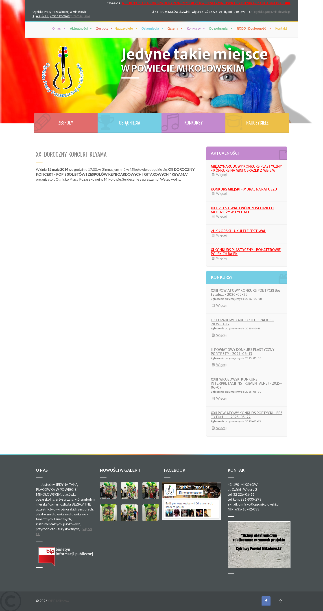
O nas (56, 25)
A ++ (45, 13)
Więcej (219, 175)
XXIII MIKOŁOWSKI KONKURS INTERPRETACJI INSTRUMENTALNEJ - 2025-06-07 (246, 383)
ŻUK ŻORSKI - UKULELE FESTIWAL (238, 231)
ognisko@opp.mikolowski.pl (272, 8)
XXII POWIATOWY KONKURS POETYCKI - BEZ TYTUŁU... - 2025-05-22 (246, 415)
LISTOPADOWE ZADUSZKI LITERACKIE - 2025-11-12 (242, 322)
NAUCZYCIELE (257, 122)
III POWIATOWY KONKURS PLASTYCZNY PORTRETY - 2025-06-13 (242, 352)
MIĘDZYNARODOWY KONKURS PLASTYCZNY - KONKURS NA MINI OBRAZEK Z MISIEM (246, 168)
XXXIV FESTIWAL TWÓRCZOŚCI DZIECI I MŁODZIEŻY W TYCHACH (242, 210)
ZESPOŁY (65, 122)
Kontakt (281, 25)
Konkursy (194, 25)
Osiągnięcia (150, 25)
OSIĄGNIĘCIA (129, 122)
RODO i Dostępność (252, 25)
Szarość (77, 13)
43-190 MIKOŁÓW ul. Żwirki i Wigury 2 (179, 8)
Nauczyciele (124, 25)
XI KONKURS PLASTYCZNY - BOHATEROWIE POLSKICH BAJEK (246, 252)
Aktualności (79, 25)
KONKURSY (193, 122)
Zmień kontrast (60, 13)
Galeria (173, 25)
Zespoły (102, 25)
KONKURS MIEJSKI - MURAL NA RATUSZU (244, 189)
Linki (86, 13)
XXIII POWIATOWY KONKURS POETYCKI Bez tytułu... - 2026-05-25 (246, 292)
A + (38, 13)
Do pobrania (218, 25)
